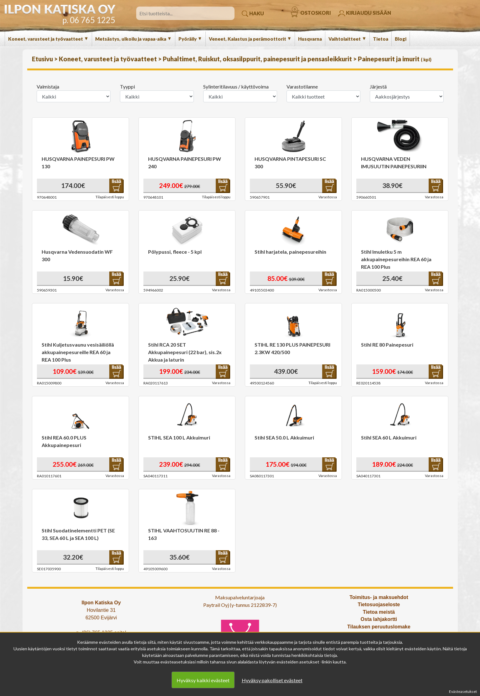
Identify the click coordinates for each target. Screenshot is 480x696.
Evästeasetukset (463, 691)
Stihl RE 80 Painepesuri (387, 345)
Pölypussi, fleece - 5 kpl (175, 252)
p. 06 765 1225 (88, 20)
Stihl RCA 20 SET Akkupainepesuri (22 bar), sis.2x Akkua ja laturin (185, 352)
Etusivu (43, 59)
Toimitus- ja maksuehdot (378, 597)
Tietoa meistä (379, 612)
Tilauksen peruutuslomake (378, 626)
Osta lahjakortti (379, 619)
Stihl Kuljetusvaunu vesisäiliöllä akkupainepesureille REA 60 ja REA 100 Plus (78, 352)
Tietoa (380, 39)
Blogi (400, 39)
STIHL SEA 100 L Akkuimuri (179, 437)
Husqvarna (310, 39)
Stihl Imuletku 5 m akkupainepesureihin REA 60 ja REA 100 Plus (396, 259)
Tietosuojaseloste (379, 604)
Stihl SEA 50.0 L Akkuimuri (284, 437)
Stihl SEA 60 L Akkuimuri (388, 437)
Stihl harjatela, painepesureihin (290, 252)
